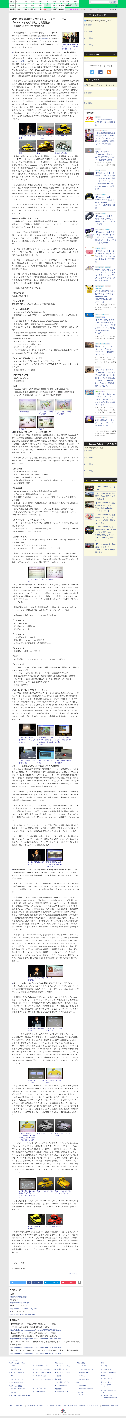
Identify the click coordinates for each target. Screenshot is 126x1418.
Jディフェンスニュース (86, 1369)
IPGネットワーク (106, 1382)
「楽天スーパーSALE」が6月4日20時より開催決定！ (105, 122)
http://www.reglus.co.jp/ (19, 1303)
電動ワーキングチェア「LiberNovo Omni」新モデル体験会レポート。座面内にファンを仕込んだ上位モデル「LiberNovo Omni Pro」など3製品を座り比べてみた (105, 378)
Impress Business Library (43, 1372)
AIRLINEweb (82, 1366)
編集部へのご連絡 (55, 1405)
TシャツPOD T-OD (63, 1372)
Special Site (94, 54)
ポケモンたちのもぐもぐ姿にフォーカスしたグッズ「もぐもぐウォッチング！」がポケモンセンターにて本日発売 (105, 275)
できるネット (15, 1392)
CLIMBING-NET (62, 1385)
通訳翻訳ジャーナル (85, 1372)
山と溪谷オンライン (63, 1382)
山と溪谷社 (58, 1379)
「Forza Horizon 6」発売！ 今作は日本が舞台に (103, 481)
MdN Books (82, 1385)
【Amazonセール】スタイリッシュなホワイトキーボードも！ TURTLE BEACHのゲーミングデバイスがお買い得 (105, 237)
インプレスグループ (93, 1405)
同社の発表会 (42, 38)
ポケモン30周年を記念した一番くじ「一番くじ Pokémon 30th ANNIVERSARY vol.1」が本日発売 (105, 296)
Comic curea (107, 1369)
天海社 (106, 1366)
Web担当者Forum (16, 1369)
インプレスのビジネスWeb (17, 1363)
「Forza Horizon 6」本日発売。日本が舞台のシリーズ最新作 (105, 496)
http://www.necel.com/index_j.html (23, 1308)
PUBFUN (104, 1376)
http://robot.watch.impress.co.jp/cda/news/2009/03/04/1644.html (35, 1339)
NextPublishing (40, 1391)
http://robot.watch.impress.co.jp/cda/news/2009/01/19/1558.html (35, 1347)
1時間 (88, 21)
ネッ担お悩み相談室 (17, 1382)
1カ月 (110, 21)
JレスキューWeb (84, 1376)
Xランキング (94, 80)
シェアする (37, 1282)
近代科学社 (58, 1389)
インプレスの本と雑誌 (15, 1386)
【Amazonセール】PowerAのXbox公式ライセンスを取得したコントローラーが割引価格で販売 (105, 202)
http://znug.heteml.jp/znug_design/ (24, 1314)
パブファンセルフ (109, 1379)
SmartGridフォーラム (42, 1366)
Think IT (13, 1366)
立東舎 (59, 1376)
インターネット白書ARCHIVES (20, 1395)
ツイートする (20, 1282)
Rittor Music (59, 1363)
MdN (77, 1382)
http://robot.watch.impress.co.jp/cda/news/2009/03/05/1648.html (35, 1330)
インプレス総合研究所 (17, 1372)
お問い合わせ (31, 1405)
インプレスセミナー (42, 1376)
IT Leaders (14, 1376)
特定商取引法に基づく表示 (110, 1405)
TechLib (81, 1395)
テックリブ (79, 1392)
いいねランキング (107, 85)
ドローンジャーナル (17, 1379)
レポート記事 (19, 61)
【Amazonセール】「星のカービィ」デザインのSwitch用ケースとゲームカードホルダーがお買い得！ (105, 256)
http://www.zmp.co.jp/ (18, 1297)
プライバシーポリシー (70, 1405)
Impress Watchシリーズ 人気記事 (103, 444)
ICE (102, 1363)
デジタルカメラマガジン (18, 1389)
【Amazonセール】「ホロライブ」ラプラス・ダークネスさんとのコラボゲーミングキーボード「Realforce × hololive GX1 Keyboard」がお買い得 (105, 181)
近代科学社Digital (62, 1391)
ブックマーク (54, 1282)
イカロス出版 (80, 1363)
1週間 (103, 21)
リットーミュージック (64, 1366)
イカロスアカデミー (85, 1379)
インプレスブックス (42, 1388)
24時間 (96, 21)
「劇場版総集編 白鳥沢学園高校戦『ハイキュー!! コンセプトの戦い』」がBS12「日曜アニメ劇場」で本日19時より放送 (105, 138)
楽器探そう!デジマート (64, 1369)
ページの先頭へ (74, 1273)
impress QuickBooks (110, 1372)
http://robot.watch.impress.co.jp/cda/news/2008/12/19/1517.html (35, 1353)
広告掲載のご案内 (42, 1405)
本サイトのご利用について (16, 1405)
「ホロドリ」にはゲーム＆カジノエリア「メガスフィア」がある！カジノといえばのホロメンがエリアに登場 (105, 399)
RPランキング (92, 85)
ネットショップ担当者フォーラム (46, 1369)
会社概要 (82, 1405)
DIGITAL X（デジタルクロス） (45, 1379)
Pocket (71, 1282)
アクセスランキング (97, 15)
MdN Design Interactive (86, 1389)
